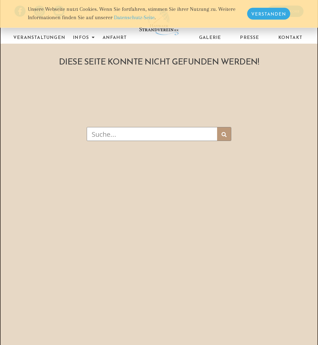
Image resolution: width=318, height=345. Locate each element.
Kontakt (290, 37)
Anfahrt (115, 37)
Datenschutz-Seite (134, 17)
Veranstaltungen (39, 37)
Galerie (210, 37)
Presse (249, 37)
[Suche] (224, 134)
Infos (84, 37)
